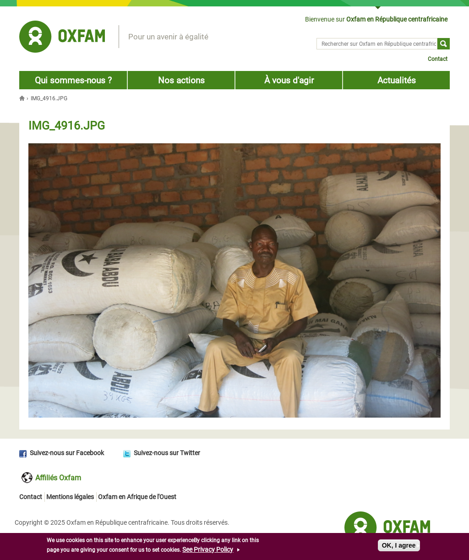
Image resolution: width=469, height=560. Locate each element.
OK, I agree (399, 546)
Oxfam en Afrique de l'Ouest (137, 496)
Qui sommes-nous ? (73, 80)
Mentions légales (70, 496)
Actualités (396, 80)
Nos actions (181, 80)
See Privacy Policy (207, 550)
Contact (437, 59)
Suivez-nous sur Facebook (67, 453)
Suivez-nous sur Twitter (167, 453)
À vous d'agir (289, 80)
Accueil (23, 98)
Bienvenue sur (376, 19)
